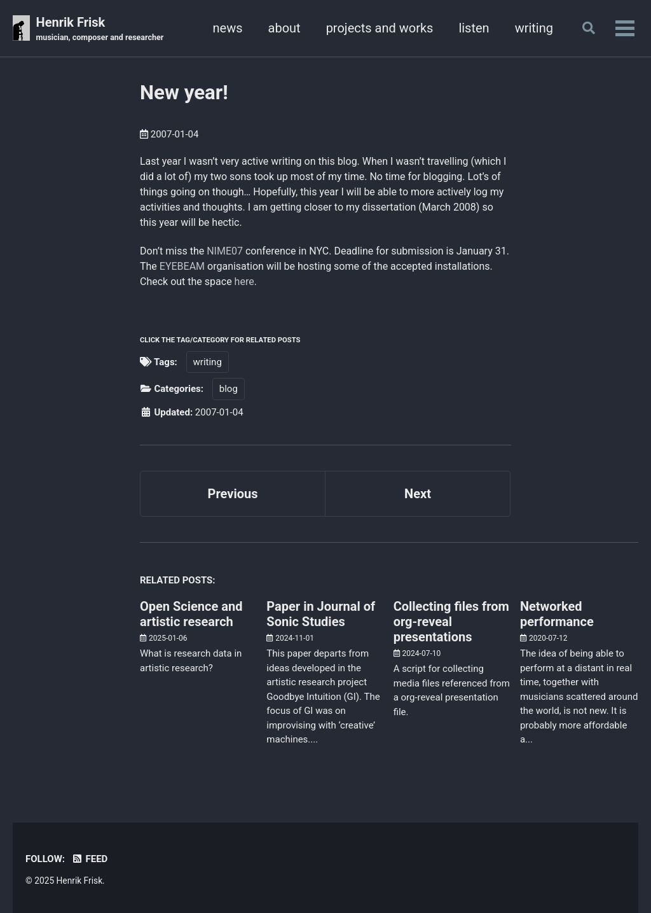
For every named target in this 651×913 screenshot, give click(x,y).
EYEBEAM (182, 266)
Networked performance (557, 614)
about (284, 28)
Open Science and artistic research (191, 614)
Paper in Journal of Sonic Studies (320, 614)
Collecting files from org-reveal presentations (451, 622)
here (244, 281)
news (228, 28)
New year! (184, 92)
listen (473, 28)
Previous (233, 493)
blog (228, 388)
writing (534, 28)
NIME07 (225, 251)
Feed (89, 859)
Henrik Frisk (100, 29)
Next (417, 493)
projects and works (380, 28)
